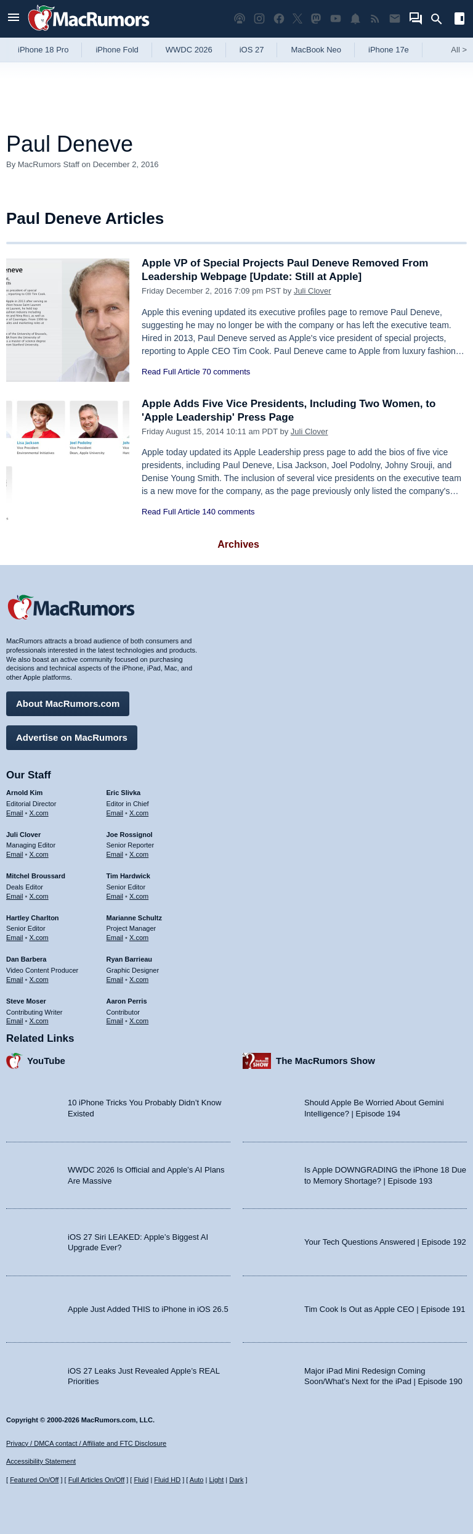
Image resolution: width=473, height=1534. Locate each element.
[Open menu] (13, 19)
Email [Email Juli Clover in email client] (14, 854)
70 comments (226, 371)
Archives (238, 544)
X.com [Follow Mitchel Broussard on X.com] (39, 896)
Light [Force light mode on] (216, 1479)
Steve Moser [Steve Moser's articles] (26, 1001)
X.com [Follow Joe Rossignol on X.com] (138, 854)
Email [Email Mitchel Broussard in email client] (14, 896)
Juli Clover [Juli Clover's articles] (23, 834)
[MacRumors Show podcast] (239, 18)
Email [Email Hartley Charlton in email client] (14, 937)
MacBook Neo (316, 49)
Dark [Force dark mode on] (236, 1479)
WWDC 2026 (189, 49)
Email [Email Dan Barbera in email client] (14, 979)
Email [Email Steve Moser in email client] (14, 1021)
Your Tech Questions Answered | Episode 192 (385, 1242)
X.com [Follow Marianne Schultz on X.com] (138, 937)
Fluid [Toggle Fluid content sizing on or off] (141, 1479)
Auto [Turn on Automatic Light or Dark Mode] (197, 1479)
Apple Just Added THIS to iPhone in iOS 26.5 (148, 1309)
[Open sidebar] (459, 20)
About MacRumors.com (67, 703)
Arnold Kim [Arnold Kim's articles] (24, 792)
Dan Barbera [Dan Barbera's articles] (26, 959)
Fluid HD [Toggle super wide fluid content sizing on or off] (167, 1479)
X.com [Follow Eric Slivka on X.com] (138, 813)
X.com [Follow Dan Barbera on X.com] (39, 979)
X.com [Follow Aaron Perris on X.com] (138, 1021)
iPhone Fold (116, 49)
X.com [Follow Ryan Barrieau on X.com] (138, 979)
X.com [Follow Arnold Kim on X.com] (39, 813)
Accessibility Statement (41, 1461)
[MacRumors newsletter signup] (395, 18)
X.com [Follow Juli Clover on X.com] (39, 854)
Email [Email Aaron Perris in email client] (115, 1021)
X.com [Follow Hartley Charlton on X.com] (39, 937)
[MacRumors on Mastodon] (316, 18)
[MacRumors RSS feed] (375, 18)
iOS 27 (252, 49)
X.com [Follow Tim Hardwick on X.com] (138, 896)
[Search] (440, 19)
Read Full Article (171, 371)
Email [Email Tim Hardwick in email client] (115, 896)
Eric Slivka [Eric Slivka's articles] (124, 792)
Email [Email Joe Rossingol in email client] (115, 854)
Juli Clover (312, 290)
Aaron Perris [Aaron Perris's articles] (127, 1001)
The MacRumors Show (325, 1060)
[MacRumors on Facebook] (279, 18)
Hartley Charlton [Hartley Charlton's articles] (32, 918)
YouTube (46, 1060)
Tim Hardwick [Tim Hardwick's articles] (128, 876)
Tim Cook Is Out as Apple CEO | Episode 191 (385, 1309)
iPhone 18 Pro (43, 49)
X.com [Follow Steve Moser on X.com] (39, 1021)
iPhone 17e (388, 49)
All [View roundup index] (459, 49)
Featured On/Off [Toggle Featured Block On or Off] (34, 1479)
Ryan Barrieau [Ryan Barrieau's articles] (130, 959)
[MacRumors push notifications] (355, 18)
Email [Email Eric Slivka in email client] (115, 813)
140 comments (228, 511)
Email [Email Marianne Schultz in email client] (115, 937)
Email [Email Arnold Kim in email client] (14, 813)
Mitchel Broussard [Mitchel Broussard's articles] (35, 876)
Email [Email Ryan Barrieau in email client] (115, 979)
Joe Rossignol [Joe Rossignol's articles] (130, 834)
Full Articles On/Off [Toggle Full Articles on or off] (96, 1479)
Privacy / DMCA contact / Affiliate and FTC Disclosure (86, 1443)
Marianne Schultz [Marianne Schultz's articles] (134, 918)
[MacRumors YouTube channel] (335, 18)
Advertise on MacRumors (71, 737)
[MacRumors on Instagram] (259, 18)
